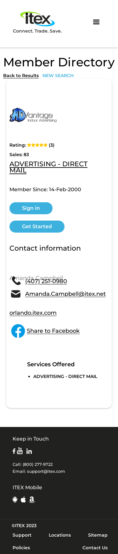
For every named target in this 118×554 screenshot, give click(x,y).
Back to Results (21, 75)
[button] (96, 22)
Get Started (37, 226)
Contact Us (95, 548)
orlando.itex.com (33, 312)
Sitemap (98, 535)
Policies (21, 548)
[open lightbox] (33, 115)
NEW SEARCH (58, 75)
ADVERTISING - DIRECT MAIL (48, 167)
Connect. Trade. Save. (37, 22)
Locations (60, 535)
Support (22, 535)
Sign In (31, 208)
